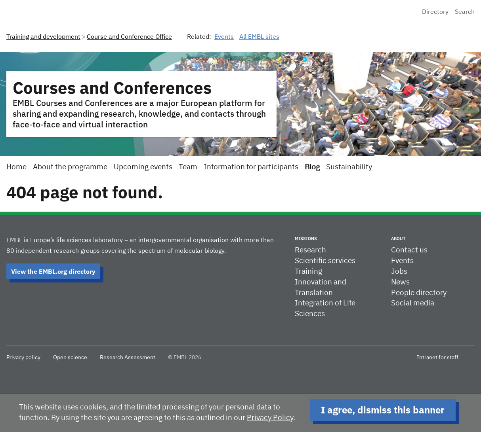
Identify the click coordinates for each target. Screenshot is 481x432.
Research (310, 250)
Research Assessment (127, 357)
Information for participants (251, 167)
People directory (419, 293)
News (400, 282)
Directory (435, 12)
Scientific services (325, 261)
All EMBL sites (259, 37)
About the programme (70, 167)
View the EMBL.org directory (53, 271)
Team (188, 167)
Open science (70, 357)
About (398, 238)
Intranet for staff (437, 357)
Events (224, 37)
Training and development (43, 37)
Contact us (409, 250)
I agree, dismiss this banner (383, 410)
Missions (306, 238)
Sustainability (349, 167)
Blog (312, 167)
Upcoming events (143, 167)
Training (308, 271)
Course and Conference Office (129, 37)
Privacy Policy (270, 418)
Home (16, 167)
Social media (412, 303)
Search (465, 12)
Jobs (399, 271)
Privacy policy (23, 357)
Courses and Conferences (112, 88)
